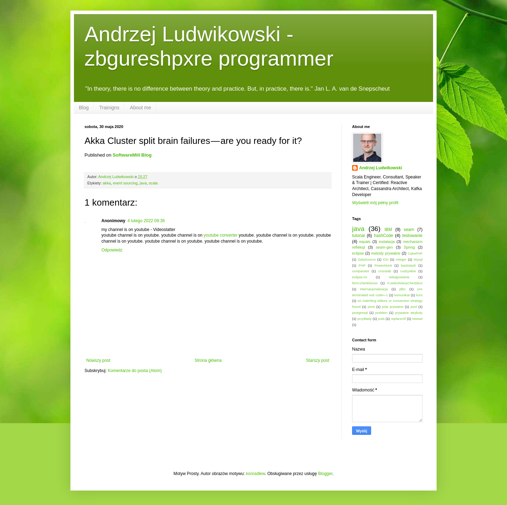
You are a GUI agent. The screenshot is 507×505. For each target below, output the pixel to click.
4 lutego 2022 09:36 (146, 220)
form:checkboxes (365, 283)
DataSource (367, 259)
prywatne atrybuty (409, 313)
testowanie (412, 235)
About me (140, 107)
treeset (417, 319)
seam (409, 229)
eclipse (358, 253)
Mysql (418, 259)
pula (381, 319)
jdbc (402, 289)
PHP (361, 265)
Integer (401, 259)
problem (381, 313)
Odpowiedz (112, 250)
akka (107, 183)
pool (414, 307)
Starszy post (317, 360)
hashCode (383, 235)
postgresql (360, 313)
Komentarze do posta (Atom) (135, 370)
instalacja (387, 241)
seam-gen (384, 247)
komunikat (402, 295)
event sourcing (125, 183)
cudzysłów (408, 271)
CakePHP (415, 253)
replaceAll (398, 319)
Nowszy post (98, 360)
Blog (84, 107)
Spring (409, 247)
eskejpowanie (399, 277)
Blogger (325, 473)
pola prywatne (392, 307)
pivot (371, 307)
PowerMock (383, 265)
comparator (360, 271)
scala (153, 183)
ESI (385, 259)
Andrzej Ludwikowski (380, 167)
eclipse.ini (359, 277)
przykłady (364, 319)
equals (364, 241)
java (143, 183)
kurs (419, 295)
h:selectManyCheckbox (405, 283)
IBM (388, 229)
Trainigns (109, 107)
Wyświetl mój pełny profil (375, 202)
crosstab (384, 271)
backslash (408, 265)
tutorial (358, 235)
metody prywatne (385, 253)
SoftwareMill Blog (132, 155)
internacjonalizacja (374, 289)
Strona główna (208, 360)
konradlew (255, 473)
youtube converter (220, 235)
